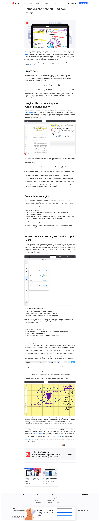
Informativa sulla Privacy (84, 514)
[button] (73, 508)
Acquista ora (83, 3)
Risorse (37, 3)
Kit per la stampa (38, 498)
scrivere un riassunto (29, 112)
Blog (35, 497)
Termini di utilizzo (50, 500)
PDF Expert (32, 64)
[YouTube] (82, 510)
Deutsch (17, 510)
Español (21, 510)
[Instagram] (79, 510)
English (13, 510)
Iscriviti (64, 514)
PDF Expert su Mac (38, 433)
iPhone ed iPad (15, 497)
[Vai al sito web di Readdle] (85, 494)
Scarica (70, 454)
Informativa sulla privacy (61, 518)
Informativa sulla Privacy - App (53, 498)
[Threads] (87, 510)
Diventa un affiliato (38, 502)
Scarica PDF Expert (29, 439)
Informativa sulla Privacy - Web (53, 497)
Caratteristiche (27, 3)
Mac (12, 498)
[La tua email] (64, 509)
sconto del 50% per (56, 436)
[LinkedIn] (84, 510)
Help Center (37, 500)
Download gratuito (72, 3)
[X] (76, 510)
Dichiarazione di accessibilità (53, 502)
